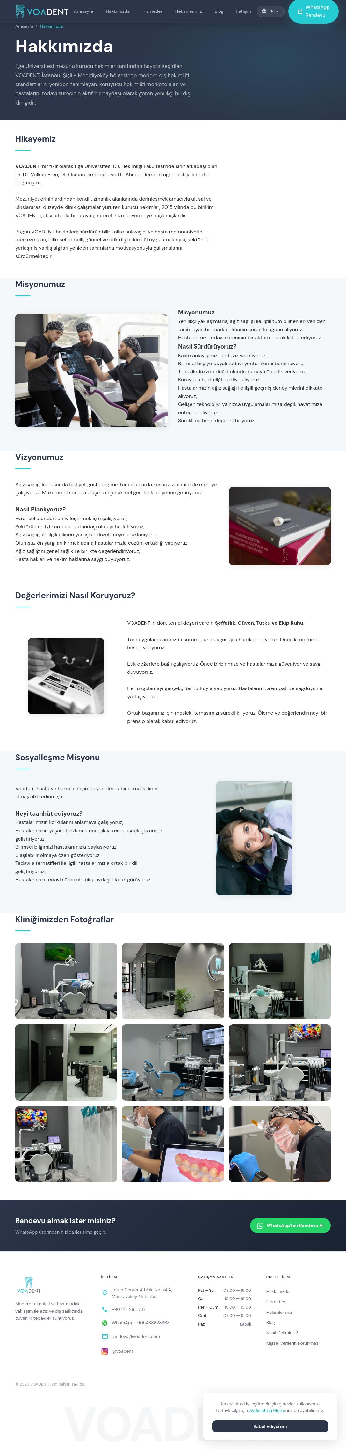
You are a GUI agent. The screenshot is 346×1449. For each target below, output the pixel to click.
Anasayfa (83, 11)
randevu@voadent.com (136, 1336)
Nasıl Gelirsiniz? (282, 1332)
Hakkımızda (118, 11)
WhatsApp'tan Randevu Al (290, 1226)
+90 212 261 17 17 (129, 1309)
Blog (219, 11)
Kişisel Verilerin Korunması (293, 1343)
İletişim (243, 11)
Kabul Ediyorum (270, 1426)
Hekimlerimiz (188, 11)
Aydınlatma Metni (267, 1410)
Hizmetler (152, 11)
